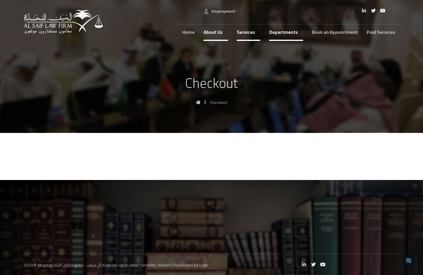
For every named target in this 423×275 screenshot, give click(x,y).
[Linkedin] (364, 10)
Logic (203, 265)
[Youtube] (382, 10)
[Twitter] (373, 10)
